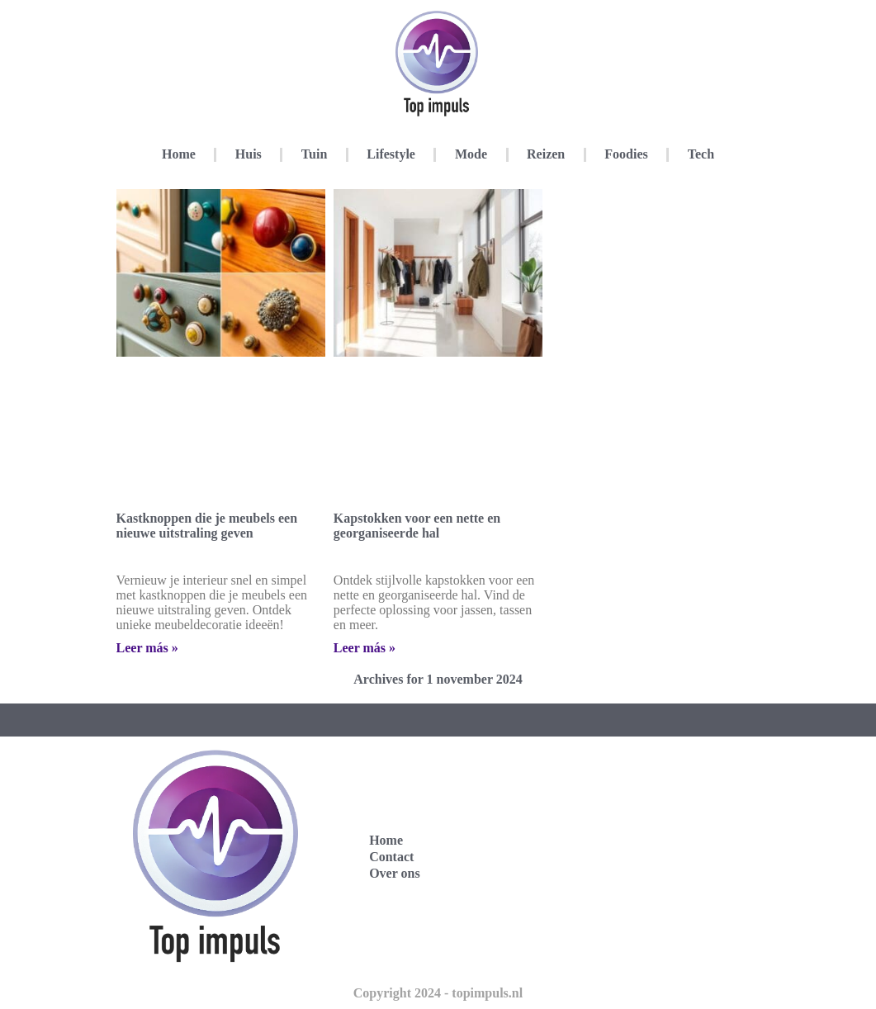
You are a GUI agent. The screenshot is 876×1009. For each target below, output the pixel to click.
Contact (391, 857)
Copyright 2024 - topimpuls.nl (438, 993)
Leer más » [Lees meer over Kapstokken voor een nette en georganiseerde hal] (364, 648)
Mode (471, 154)
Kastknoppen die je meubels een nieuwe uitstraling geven (207, 525)
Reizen (546, 154)
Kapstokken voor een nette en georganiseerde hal (417, 525)
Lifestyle (391, 154)
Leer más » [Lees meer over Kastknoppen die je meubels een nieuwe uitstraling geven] (147, 648)
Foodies (625, 154)
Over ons (394, 873)
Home (179, 154)
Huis (248, 154)
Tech (701, 154)
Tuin (314, 154)
